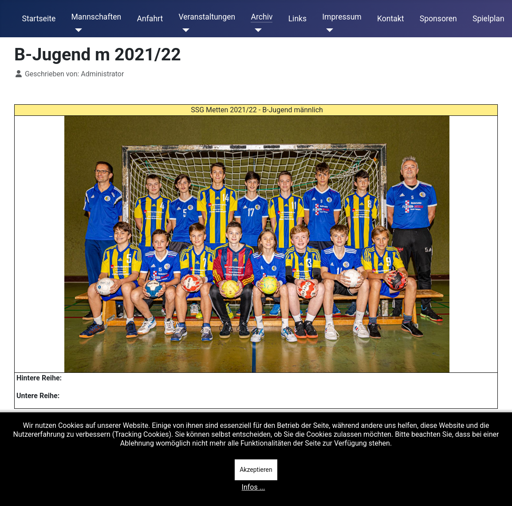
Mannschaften (96, 16)
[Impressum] (327, 30)
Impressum (342, 16)
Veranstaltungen (206, 16)
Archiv (261, 16)
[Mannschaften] (76, 30)
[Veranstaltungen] (183, 30)
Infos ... (253, 487)
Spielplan (488, 18)
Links (297, 18)
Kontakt (390, 18)
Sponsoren (438, 18)
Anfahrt (150, 18)
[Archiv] (256, 30)
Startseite (39, 18)
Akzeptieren (256, 469)
